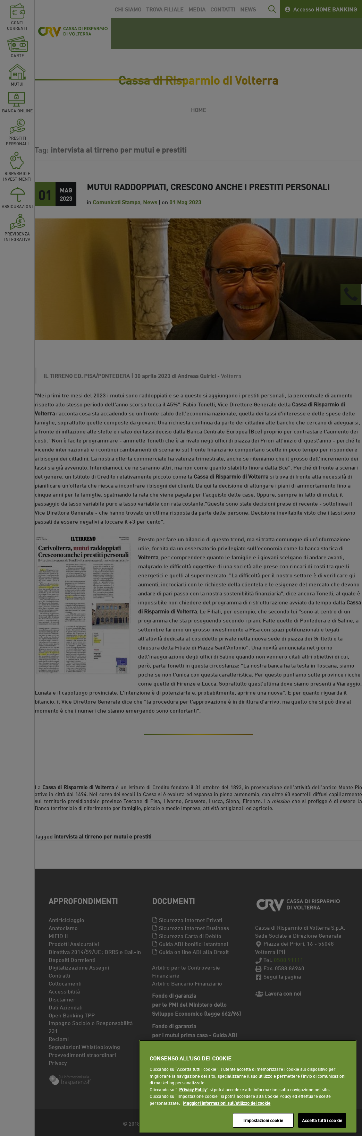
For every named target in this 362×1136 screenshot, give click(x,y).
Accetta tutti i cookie (322, 1120)
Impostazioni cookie (263, 1120)
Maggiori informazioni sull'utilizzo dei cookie (226, 1103)
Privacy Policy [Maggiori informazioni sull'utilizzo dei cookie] (193, 1089)
